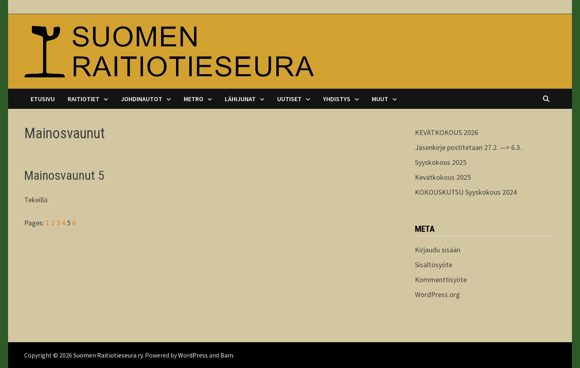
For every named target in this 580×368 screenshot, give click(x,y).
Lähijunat (240, 99)
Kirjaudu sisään (437, 249)
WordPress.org (437, 294)
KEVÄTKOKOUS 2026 (446, 132)
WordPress (193, 355)
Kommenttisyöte (441, 279)
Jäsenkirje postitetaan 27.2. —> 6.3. (468, 147)
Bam (226, 355)
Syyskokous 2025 (440, 162)
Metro (193, 99)
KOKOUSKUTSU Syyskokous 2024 (466, 192)
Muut (380, 99)
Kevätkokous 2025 (443, 177)
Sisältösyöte (433, 264)
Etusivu (43, 99)
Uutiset (289, 99)
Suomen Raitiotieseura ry (108, 355)
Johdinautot (141, 99)
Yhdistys (336, 99)
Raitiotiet (83, 99)
